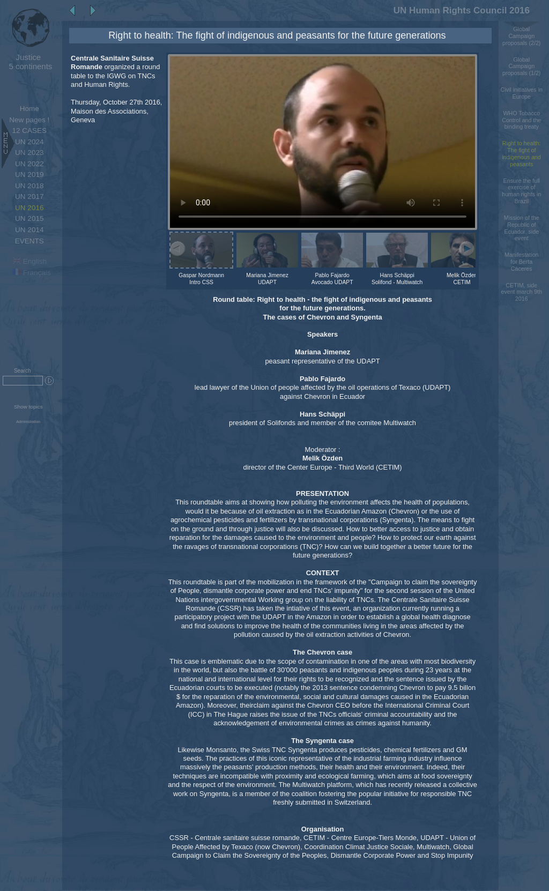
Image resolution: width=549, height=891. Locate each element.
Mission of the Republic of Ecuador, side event (521, 227)
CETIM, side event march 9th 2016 (521, 292)
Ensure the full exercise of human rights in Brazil (521, 190)
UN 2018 (29, 186)
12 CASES (29, 131)
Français (32, 273)
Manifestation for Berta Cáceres (522, 261)
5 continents (28, 62)
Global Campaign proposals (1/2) (521, 66)
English (30, 261)
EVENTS (29, 241)
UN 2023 (29, 152)
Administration (28, 422)
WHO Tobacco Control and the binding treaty (521, 120)
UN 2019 (29, 174)
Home (29, 109)
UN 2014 (29, 230)
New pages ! (29, 120)
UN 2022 (29, 164)
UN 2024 (29, 142)
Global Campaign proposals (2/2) (521, 36)
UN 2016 (29, 208)
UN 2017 (29, 196)
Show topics (28, 407)
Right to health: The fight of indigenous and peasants (521, 153)
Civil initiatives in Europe (522, 93)
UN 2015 (29, 218)
